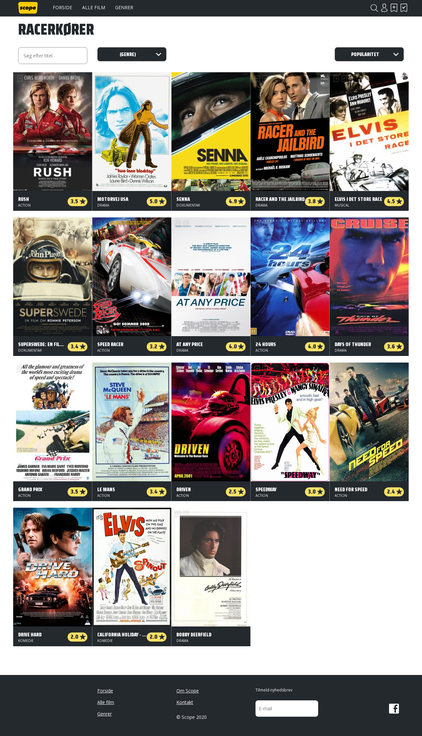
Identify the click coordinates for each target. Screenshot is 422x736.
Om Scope (187, 691)
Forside (62, 7)
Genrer (124, 7)
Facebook (394, 709)
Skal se (394, 8)
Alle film (93, 7)
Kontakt (184, 702)
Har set (404, 8)
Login (384, 8)
